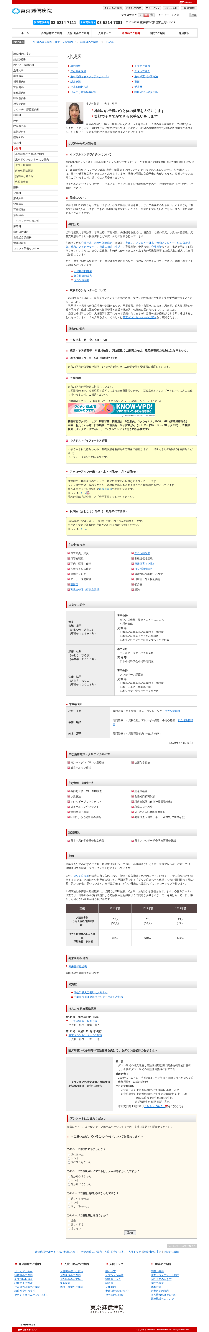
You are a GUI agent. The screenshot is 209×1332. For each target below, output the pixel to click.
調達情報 (189, 8)
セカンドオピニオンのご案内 (31, 1294)
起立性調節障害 (103, 242)
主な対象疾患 (78, 71)
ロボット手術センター (26, 248)
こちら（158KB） (154, 1106)
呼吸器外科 (19, 126)
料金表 (109, 1283)
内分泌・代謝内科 (23, 64)
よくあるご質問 (113, 8)
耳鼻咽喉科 (19, 209)
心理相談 (156, 246)
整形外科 (18, 137)
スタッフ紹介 (142, 71)
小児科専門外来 (83, 271)
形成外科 (18, 198)
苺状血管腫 (105, 488)
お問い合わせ (134, 8)
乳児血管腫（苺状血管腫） (86, 589)
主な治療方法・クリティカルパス (89, 76)
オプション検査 (114, 1275)
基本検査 (110, 1271)
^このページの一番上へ (182, 1246)
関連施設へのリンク (162, 1298)
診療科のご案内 (131, 33)
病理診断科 (19, 242)
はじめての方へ (23, 1271)
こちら (82, 492)
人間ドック (104, 33)
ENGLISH (171, 8)
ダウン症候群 (81, 280)
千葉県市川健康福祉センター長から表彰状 (98, 996)
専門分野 (75, 66)
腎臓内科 (18, 87)
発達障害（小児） (144, 563)
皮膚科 (17, 192)
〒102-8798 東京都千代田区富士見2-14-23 (150, 22)
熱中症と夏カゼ (24, 176)
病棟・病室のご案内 (71, 1286)
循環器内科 (19, 81)
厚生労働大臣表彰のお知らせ (91, 992)
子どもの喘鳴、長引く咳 (83, 1020)
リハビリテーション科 (26, 220)
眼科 (16, 187)
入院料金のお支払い (71, 1279)
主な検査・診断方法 (146, 76)
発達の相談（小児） (111, 246)
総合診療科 (19, 59)
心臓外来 (86, 242)
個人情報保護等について (165, 1294)
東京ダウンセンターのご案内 (140, 317)
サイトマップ (153, 8)
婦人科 (17, 142)
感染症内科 (19, 103)
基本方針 (156, 1286)
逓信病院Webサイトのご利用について (57, 1251)
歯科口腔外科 (21, 231)
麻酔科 (17, 226)
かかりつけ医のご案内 (27, 1286)
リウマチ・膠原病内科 (26, 109)
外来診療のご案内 (51, 33)
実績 (137, 81)
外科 (16, 120)
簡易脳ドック (113, 1279)
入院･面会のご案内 (78, 33)
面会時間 (65, 1283)
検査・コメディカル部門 (165, 1275)
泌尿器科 (18, 204)
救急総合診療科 (22, 237)
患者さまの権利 (160, 1290)
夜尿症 (129, 242)
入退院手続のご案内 (71, 1271)
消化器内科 (19, 92)
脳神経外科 (19, 131)
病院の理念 (157, 1283)
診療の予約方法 (23, 1283)
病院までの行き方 (161, 1279)
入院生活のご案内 (70, 1275)
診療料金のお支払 (24, 1290)
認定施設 (75, 81)
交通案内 (110, 1286)
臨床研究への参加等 (146, 92)
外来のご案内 (142, 66)
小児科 (110, 42)
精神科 (17, 115)
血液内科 (18, 70)
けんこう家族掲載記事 (83, 92)
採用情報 (184, 33)
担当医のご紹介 (114, 1294)
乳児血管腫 (21, 181)
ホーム (25, 33)
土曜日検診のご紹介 (117, 1290)
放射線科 (18, 215)
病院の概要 (157, 1271)
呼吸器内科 (19, 98)
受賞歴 (138, 86)
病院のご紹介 (157, 33)
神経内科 (18, 76)
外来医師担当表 (79, 86)
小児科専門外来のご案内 (29, 153)
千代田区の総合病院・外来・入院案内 (51, 42)
